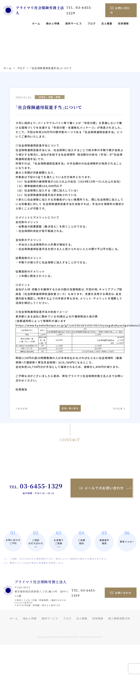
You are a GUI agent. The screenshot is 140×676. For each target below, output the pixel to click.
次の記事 (115, 406)
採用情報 (123, 20)
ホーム (36, 20)
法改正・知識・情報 (49, 93)
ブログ (91, 20)
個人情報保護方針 (119, 617)
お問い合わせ (120, 8)
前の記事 (24, 406)
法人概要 (106, 20)
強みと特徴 (53, 20)
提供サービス (73, 20)
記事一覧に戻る (70, 406)
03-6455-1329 (41, 485)
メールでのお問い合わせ (101, 487)
